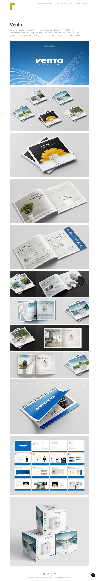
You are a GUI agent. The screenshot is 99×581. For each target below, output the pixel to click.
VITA (71, 4)
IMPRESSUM (85, 4)
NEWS (57, 4)
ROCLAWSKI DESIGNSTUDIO (45, 4)
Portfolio (64, 4)
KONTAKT (77, 4)
